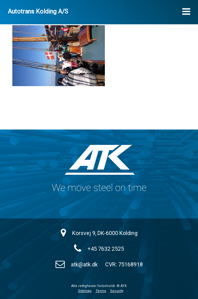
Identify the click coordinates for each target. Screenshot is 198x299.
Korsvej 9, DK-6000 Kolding (105, 233)
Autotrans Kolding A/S (38, 11)
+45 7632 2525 (106, 248)
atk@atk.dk (84, 264)
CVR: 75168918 (124, 264)
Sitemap (85, 291)
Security (116, 291)
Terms (101, 291)
